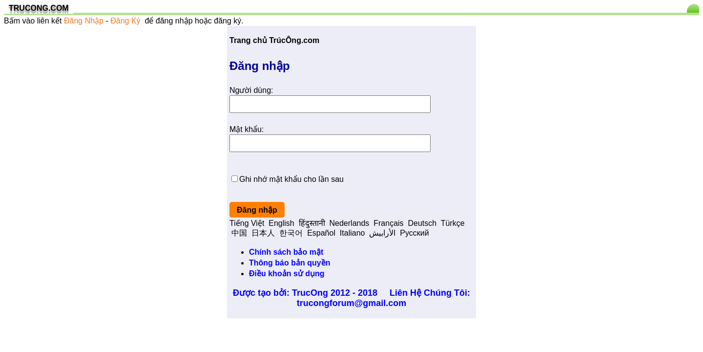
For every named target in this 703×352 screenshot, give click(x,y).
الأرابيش (382, 233)
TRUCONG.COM (39, 8)
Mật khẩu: (246, 129)
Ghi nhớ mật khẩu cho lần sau (291, 179)
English (281, 223)
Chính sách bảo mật (286, 252)
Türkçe (453, 223)
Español (321, 233)
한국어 (291, 233)
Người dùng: (251, 90)
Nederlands (350, 223)
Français (388, 223)
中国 (239, 233)
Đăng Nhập (83, 21)
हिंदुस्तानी (312, 223)
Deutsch (422, 223)
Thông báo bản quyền (289, 263)
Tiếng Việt (246, 223)
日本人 (263, 233)
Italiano (352, 233)
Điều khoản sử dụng (287, 273)
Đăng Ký (125, 21)
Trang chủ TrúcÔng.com (274, 40)
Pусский (414, 233)
